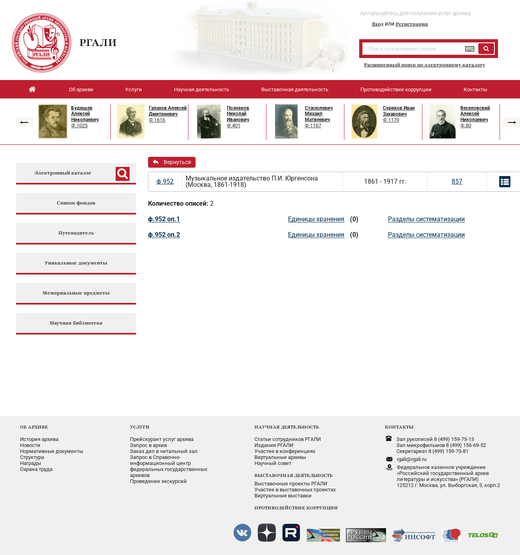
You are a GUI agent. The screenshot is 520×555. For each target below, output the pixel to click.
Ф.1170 (391, 120)
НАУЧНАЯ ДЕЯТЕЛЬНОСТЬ (286, 427)
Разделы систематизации (426, 219)
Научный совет (272, 463)
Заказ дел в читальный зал (164, 451)
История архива (39, 439)
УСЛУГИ (140, 427)
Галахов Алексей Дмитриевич (168, 111)
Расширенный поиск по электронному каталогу (424, 65)
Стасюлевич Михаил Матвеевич (319, 113)
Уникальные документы (76, 263)
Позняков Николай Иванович (238, 113)
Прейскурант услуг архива (162, 439)
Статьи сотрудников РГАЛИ (287, 439)
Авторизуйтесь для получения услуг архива (415, 13)
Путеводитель (76, 233)
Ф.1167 (313, 125)
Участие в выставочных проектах (295, 490)
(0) (354, 219)
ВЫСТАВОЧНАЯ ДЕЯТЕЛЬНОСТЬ (293, 475)
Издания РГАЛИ (273, 445)
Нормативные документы (51, 451)
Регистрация (412, 24)
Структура (32, 457)
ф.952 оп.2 (164, 234)
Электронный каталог (62, 173)
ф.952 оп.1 (164, 219)
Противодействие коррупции (396, 89)
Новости (30, 445)
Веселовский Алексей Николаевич (475, 113)
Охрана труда (36, 469)
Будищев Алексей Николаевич (85, 113)
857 (457, 181)
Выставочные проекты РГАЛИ (290, 484)
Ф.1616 (157, 120)
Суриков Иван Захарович (399, 111)
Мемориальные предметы (76, 293)
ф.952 (165, 181)
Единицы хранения (316, 219)
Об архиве (81, 89)
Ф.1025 (79, 125)
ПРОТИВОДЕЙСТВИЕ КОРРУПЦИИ (296, 508)
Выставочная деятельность (294, 89)
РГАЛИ (98, 42)
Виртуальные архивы (280, 457)
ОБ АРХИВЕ (34, 427)
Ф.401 (233, 125)
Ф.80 (465, 125)
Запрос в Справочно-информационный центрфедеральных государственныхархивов (168, 466)
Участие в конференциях (284, 451)
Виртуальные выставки (283, 496)
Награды (30, 463)
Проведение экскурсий (158, 481)
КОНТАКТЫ (399, 427)
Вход (378, 24)
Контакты (475, 89)
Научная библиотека (76, 323)
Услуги (133, 89)
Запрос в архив (148, 445)
